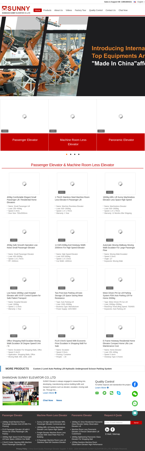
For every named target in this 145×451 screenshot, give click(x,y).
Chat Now (123, 10)
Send (136, 423)
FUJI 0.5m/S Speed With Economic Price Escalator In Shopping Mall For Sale (71, 343)
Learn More (50, 393)
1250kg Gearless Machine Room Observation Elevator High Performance (87, 443)
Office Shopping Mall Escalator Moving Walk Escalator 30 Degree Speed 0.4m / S (24, 343)
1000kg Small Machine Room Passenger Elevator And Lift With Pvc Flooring (16, 424)
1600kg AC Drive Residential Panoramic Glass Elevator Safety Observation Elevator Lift (87, 424)
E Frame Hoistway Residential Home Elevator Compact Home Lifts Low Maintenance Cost (119, 343)
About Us (58, 10)
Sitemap (116, 434)
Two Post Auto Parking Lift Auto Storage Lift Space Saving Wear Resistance (69, 295)
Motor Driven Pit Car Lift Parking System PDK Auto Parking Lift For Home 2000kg (117, 295)
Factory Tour (80, 10)
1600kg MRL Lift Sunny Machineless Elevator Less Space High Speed (51, 428)
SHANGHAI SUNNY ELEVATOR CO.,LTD (29, 377)
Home (37, 10)
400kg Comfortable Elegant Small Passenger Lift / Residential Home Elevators (22, 200)
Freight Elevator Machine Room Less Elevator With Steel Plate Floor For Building (51, 435)
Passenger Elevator (25, 139)
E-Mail (108, 434)
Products (47, 10)
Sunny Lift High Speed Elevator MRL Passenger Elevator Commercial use (51, 423)
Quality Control (96, 10)
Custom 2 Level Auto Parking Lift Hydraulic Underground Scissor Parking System (72, 369)
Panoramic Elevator (121, 139)
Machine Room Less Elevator (73, 142)
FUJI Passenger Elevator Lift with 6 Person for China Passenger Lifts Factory (15, 431)
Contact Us (111, 10)
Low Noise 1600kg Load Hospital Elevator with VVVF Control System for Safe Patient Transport (24, 295)
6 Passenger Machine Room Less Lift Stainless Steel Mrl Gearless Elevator (51, 441)
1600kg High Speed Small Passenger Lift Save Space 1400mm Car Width (16, 438)
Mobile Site (109, 438)
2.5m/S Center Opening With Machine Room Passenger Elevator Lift (17, 443)
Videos (69, 10)
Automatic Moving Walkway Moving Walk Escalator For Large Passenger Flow (119, 247)
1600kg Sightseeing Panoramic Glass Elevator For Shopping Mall (86, 438)
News (59, 400)
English (141, 2)
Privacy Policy (21, 449)
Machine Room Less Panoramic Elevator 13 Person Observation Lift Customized (85, 431)
